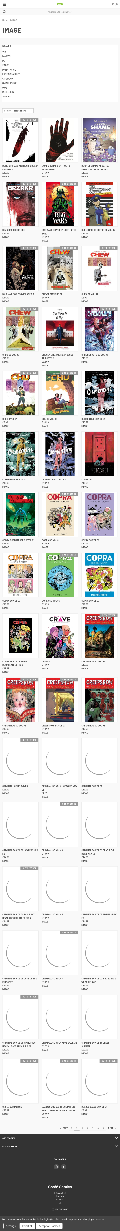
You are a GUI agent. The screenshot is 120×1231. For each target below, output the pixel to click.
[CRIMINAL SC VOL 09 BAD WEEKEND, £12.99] (60, 1017)
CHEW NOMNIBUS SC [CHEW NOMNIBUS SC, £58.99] (52, 294)
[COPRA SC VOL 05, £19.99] (60, 575)
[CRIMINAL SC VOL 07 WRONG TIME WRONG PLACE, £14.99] (99, 953)
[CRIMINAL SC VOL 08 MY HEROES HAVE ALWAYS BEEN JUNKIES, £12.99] (20, 1017)
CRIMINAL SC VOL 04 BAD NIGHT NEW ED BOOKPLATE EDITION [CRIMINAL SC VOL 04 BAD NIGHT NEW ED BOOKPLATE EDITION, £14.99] (18, 916)
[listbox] (22, 111)
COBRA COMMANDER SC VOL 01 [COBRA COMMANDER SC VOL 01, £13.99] (18, 540)
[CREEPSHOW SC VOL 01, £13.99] (99, 635)
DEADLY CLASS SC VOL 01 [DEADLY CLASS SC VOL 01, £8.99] (94, 1107)
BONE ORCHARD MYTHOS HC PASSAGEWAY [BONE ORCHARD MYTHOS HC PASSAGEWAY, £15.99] (56, 168)
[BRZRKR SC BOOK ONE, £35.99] (20, 204)
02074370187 (61, 1209)
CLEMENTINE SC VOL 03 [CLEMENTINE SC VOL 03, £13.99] (54, 479)
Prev (64, 1128)
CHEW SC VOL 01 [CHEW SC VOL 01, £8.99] (89, 294)
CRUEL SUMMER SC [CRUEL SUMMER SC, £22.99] (12, 1107)
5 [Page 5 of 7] (92, 1128)
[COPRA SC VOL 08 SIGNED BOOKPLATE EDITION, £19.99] (20, 635)
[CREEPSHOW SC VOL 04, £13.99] (99, 700)
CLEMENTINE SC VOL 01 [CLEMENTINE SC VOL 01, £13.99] (93, 419)
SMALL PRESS (9, 83)
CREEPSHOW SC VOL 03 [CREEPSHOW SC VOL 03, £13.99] (53, 725)
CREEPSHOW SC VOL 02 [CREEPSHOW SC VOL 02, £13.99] (14, 725)
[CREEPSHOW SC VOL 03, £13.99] (60, 700)
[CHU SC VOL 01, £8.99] (20, 393)
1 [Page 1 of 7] (71, 1128)
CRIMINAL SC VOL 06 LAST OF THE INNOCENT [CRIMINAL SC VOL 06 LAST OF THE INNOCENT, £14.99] (19, 980)
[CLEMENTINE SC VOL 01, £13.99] (99, 393)
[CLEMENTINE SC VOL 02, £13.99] (20, 454)
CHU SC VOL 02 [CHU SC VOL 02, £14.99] (49, 419)
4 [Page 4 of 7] (87, 1128)
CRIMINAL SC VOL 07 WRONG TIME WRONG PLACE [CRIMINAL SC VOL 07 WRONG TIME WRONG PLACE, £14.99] (98, 980)
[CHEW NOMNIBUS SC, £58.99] (60, 268)
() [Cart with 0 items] (115, 4)
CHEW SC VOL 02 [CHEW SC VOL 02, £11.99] (10, 355)
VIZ (4, 52)
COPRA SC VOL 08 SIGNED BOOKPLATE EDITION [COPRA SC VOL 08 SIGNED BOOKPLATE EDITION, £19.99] (15, 663)
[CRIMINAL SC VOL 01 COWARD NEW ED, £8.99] (60, 760)
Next (112, 1128)
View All (6, 96)
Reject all (27, 1226)
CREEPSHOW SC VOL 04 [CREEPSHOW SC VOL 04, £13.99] (93, 725)
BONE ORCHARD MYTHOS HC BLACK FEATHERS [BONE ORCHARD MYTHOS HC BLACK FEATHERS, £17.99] (20, 168)
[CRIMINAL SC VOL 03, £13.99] (60, 824)
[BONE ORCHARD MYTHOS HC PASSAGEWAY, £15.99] (60, 140)
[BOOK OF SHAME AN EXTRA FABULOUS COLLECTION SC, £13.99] (99, 140)
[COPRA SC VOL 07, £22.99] (99, 575)
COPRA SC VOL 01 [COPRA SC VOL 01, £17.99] (51, 540)
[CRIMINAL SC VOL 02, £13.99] (99, 760)
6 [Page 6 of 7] (98, 1128)
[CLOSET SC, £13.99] (99, 454)
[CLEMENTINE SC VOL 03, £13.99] (60, 454)
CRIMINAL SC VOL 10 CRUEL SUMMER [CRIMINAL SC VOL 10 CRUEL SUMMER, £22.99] (95, 1044)
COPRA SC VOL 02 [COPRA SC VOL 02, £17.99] (90, 540)
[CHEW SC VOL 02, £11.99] (20, 329)
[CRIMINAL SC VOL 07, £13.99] (60, 953)
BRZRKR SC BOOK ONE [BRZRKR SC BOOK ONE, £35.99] (13, 230)
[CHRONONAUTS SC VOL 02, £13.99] (99, 329)
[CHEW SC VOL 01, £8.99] (99, 268)
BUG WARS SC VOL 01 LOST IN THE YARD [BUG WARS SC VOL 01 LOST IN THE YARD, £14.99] (59, 232)
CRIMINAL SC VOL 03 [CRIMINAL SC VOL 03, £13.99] (52, 850)
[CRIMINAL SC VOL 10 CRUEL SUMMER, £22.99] (99, 1017)
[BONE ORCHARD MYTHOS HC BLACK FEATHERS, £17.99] (20, 140)
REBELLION (8, 92)
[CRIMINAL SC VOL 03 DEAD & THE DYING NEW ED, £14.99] (99, 824)
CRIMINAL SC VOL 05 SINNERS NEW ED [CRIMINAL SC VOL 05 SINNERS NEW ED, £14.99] (99, 916)
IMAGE (5, 65)
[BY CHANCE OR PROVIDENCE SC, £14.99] (20, 268)
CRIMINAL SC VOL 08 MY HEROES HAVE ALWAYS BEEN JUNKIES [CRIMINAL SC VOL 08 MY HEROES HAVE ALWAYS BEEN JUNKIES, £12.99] (19, 1044)
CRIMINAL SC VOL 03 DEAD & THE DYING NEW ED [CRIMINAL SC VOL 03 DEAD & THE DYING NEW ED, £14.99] (98, 852)
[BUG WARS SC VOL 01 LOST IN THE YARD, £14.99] (60, 204)
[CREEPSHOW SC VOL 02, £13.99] (20, 700)
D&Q (4, 87)
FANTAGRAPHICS (11, 74)
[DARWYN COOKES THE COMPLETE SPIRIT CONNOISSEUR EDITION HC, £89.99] (60, 1081)
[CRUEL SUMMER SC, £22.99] (20, 1081)
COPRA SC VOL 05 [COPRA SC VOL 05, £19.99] (51, 600)
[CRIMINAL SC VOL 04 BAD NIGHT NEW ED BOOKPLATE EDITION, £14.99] (20, 888)
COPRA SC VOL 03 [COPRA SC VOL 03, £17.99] (11, 600)
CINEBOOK (7, 78)
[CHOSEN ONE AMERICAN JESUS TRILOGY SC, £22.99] (60, 329)
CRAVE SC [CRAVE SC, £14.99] (47, 661)
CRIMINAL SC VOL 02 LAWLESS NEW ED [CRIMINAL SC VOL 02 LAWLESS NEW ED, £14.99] (20, 852)
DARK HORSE (9, 69)
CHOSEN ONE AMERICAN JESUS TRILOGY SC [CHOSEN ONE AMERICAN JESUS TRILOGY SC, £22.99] (57, 357)
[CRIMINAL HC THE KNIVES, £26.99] (20, 760)
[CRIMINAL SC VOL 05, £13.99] (60, 888)
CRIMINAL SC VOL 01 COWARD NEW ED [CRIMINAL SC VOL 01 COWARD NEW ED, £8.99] (59, 788)
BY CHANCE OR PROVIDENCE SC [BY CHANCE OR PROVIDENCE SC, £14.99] (18, 294)
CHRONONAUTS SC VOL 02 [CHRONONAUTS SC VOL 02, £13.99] (94, 355)
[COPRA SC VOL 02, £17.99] (99, 514)
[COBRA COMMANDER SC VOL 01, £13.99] (20, 514)
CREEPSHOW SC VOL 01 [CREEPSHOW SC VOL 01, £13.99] (93, 661)
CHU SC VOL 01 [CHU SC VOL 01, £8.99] (10, 419)
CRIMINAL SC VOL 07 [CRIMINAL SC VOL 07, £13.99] (52, 978)
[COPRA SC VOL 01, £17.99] (60, 514)
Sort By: (7, 111)
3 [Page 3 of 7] (82, 1128)
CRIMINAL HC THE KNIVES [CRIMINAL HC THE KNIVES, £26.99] (15, 786)
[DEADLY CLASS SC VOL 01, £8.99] (99, 1081)
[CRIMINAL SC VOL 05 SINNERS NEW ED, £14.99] (99, 888)
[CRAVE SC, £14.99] (60, 635)
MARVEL (6, 56)
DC (3, 60)
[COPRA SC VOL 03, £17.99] (20, 575)
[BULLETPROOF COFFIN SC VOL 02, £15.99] (99, 204)
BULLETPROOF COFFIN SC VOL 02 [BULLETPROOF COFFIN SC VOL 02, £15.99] (98, 230)
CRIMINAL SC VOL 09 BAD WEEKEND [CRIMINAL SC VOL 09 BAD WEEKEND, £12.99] (60, 1042)
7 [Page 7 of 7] (103, 1128)
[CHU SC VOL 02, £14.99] (60, 393)
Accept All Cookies (49, 1226)
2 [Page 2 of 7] (77, 1128)
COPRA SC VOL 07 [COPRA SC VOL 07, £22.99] (90, 600)
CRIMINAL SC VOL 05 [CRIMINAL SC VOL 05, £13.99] (52, 914)
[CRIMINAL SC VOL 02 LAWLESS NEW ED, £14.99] (20, 824)
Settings (11, 1226)
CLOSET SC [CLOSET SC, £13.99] (87, 479)
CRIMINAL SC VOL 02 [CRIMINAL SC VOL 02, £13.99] (91, 786)
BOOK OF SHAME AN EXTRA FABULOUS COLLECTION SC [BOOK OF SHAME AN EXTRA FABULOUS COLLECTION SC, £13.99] (95, 168)
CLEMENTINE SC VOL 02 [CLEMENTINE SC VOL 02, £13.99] (14, 479)
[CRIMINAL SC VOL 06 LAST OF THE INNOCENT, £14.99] (20, 953)
